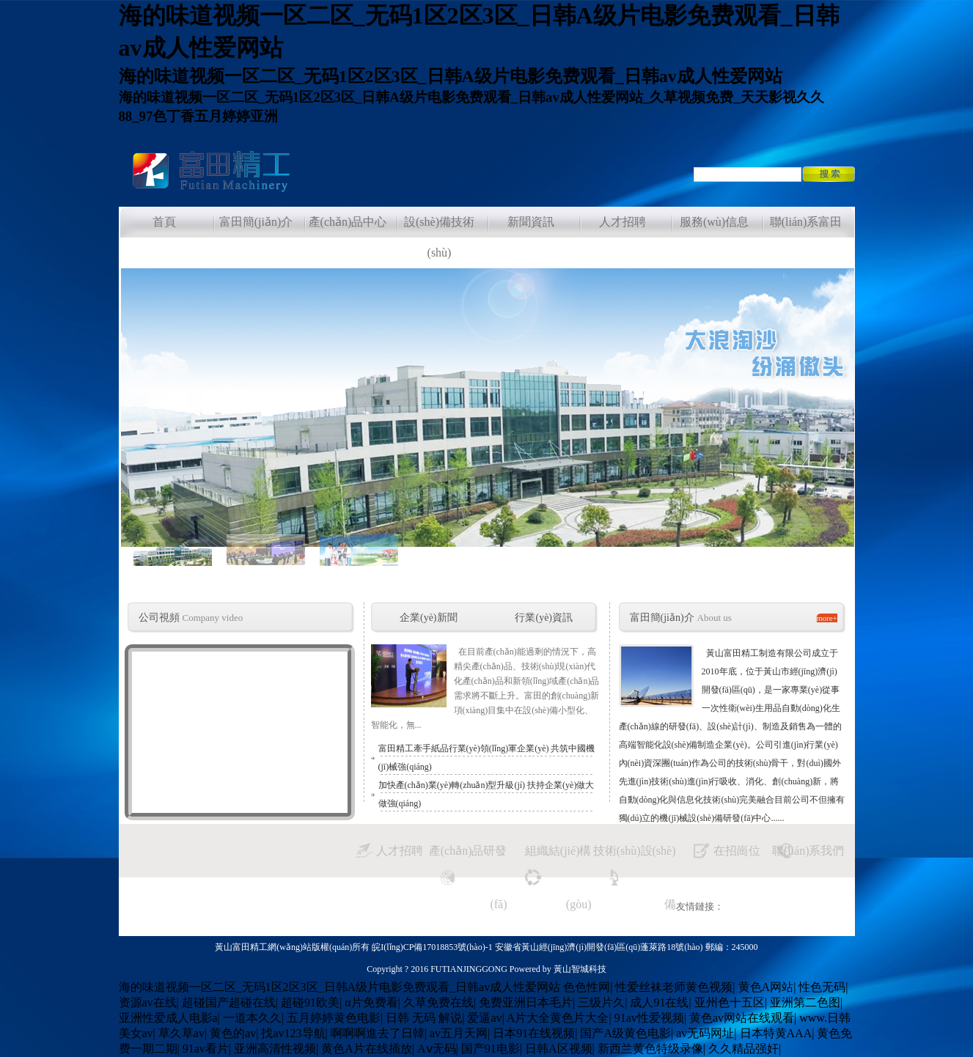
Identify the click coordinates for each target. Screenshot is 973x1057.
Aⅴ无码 (436, 1048)
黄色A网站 (766, 987)
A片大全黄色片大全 (558, 1018)
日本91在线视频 (534, 1033)
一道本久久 (252, 1018)
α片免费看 (371, 1002)
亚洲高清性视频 (275, 1048)
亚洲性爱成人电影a (168, 1018)
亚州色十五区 (729, 1002)
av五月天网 (459, 1033)
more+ (826, 618)
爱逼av (484, 1018)
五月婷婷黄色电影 (334, 1018)
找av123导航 (293, 1033)
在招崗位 (736, 850)
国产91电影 (490, 1048)
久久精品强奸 (743, 1048)
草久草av (181, 1033)
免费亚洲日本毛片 (526, 1002)
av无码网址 (705, 1033)
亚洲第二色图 (805, 1002)
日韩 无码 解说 (424, 1018)
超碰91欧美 (310, 1002)
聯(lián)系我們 (808, 850)
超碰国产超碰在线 (229, 1002)
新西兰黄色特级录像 (650, 1048)
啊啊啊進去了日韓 (378, 1033)
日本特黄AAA (776, 1033)
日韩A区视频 (558, 1048)
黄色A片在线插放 (366, 1048)
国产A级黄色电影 (625, 1033)
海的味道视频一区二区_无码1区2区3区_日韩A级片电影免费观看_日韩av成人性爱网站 (340, 987)
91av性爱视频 (649, 1018)
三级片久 (601, 1002)
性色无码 (821, 987)
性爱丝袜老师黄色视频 (673, 987)
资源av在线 (148, 1002)
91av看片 (206, 1048)
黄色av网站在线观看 (741, 1018)
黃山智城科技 (580, 969)
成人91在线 (659, 1002)
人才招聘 (399, 850)
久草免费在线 (438, 1002)
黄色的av (233, 1033)
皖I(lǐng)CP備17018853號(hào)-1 (433, 947)
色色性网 (586, 987)
